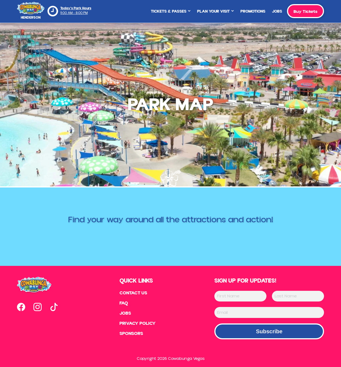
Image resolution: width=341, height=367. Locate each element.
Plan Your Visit (210, 11)
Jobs (272, 11)
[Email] (269, 312)
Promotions (247, 11)
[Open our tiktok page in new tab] (54, 307)
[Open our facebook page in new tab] (21, 307)
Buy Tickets (305, 11)
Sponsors (131, 334)
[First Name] (240, 296)
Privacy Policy (138, 324)
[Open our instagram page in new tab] (37, 307)
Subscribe (269, 331)
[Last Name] (298, 296)
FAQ (123, 303)
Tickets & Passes (165, 11)
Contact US (133, 293)
